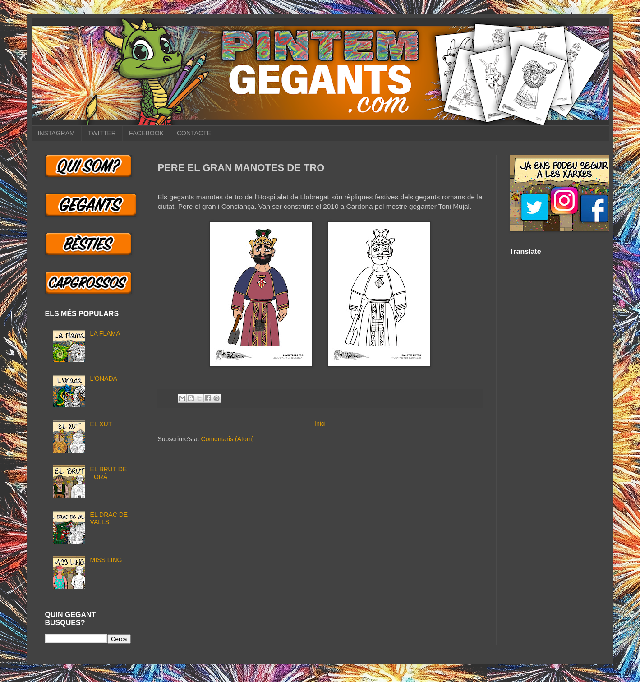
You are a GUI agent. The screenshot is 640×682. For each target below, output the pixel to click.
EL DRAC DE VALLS (109, 518)
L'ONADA (103, 378)
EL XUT (101, 424)
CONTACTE (194, 133)
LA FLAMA (105, 333)
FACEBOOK (146, 133)
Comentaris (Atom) (227, 438)
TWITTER (102, 133)
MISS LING (106, 559)
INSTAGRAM (56, 133)
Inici (320, 423)
